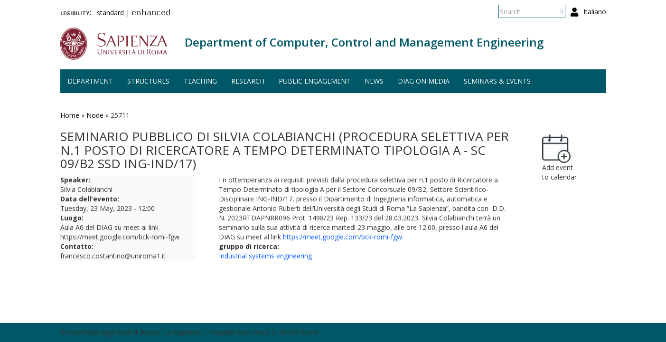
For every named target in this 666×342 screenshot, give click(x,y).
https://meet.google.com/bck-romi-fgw (342, 236)
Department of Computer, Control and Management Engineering (364, 42)
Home (69, 115)
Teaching (200, 81)
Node (94, 115)
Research (247, 81)
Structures (148, 81)
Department (90, 81)
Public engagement (314, 81)
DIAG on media (424, 81)
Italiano (594, 11)
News (374, 81)
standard (110, 12)
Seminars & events (497, 81)
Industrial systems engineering (265, 255)
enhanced (151, 13)
